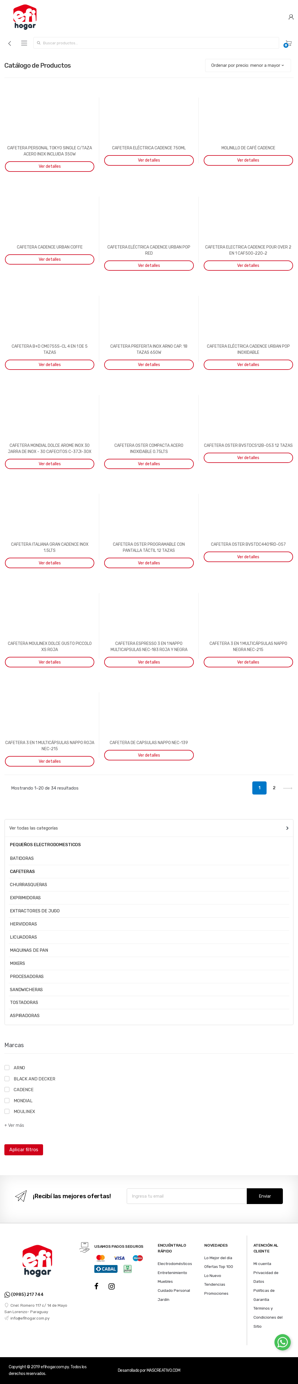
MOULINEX (24, 1111)
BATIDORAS (22, 858)
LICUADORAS (23, 937)
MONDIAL (23, 1100)
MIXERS (17, 963)
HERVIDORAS (23, 924)
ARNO (19, 1067)
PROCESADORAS (27, 976)
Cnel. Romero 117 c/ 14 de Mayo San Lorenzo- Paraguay (35, 1308)
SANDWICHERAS (26, 989)
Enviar (265, 1196)
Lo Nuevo (212, 1275)
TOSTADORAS (24, 1002)
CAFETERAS (22, 871)
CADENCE (23, 1089)
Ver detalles (50, 166)
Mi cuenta (262, 1263)
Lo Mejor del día (218, 1257)
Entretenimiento (172, 1272)
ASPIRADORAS (24, 1015)
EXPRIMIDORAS (25, 897)
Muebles (165, 1281)
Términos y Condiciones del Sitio (268, 1317)
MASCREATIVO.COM (163, 1370)
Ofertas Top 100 (218, 1266)
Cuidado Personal (174, 1290)
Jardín (163, 1299)
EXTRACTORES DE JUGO (35, 911)
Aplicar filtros (23, 1149)
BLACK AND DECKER (34, 1079)
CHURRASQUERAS (28, 884)
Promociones (216, 1293)
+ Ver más (14, 1125)
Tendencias (214, 1284)
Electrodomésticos (175, 1263)
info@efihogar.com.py (26, 1318)
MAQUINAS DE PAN (29, 950)
